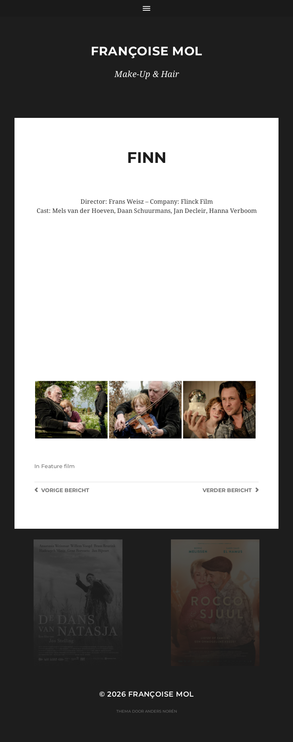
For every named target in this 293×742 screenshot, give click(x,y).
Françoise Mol (146, 50)
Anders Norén (161, 711)
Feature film (58, 466)
